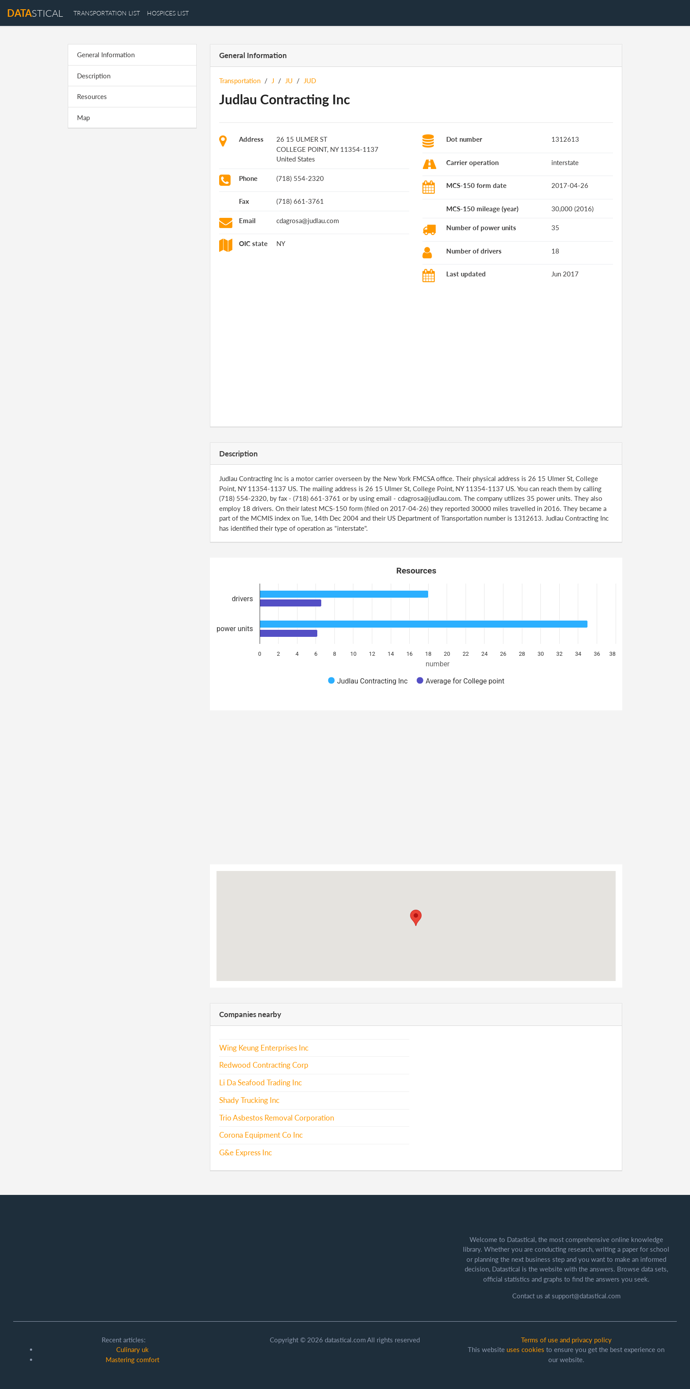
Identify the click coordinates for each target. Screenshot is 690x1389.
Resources (92, 96)
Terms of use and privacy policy (566, 1340)
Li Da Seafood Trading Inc (260, 1082)
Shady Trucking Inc (249, 1100)
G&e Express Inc (245, 1152)
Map (83, 117)
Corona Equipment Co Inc (261, 1135)
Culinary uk (132, 1349)
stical (35, 13)
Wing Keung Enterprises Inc (263, 1048)
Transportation (240, 81)
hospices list (168, 13)
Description (93, 76)
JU (289, 81)
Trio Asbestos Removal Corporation (276, 1117)
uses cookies (525, 1349)
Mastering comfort (132, 1359)
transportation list (106, 13)
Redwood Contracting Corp (263, 1065)
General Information (106, 55)
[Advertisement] (132, 271)
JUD (310, 81)
